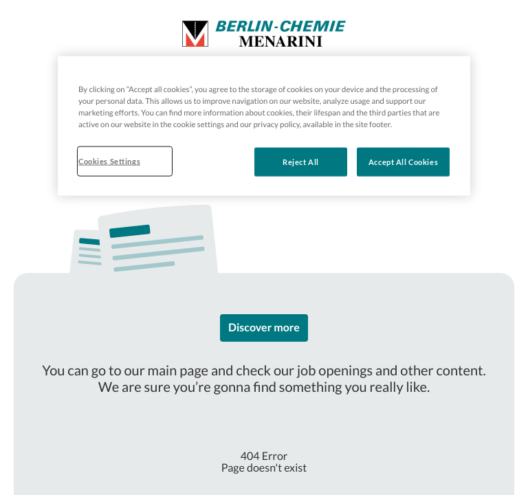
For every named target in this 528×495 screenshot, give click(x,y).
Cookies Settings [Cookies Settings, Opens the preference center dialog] (109, 161)
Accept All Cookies (403, 161)
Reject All (301, 161)
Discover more (264, 327)
